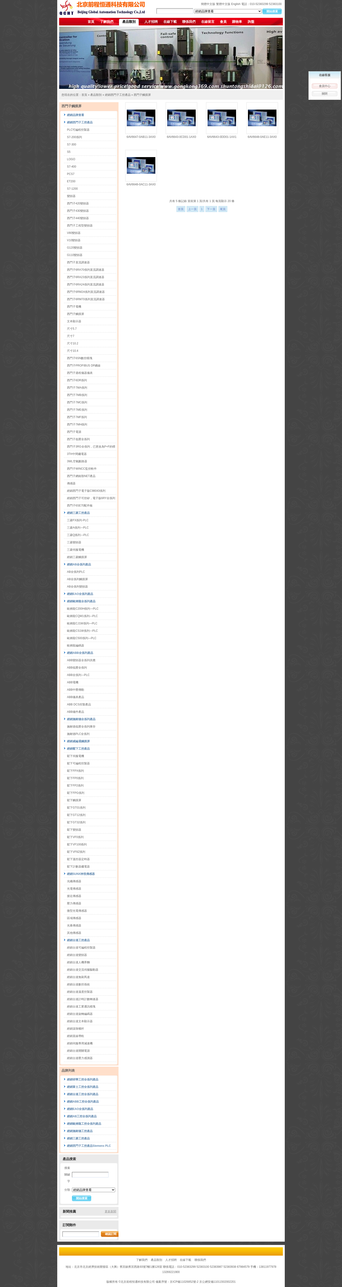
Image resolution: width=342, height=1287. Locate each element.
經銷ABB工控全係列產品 (83, 1101)
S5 (69, 152)
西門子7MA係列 (77, 387)
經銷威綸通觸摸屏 (78, 741)
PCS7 (70, 174)
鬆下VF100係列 (77, 844)
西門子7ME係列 (77, 409)
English (235, 4)
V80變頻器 (74, 233)
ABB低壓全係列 (77, 667)
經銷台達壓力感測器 (80, 1058)
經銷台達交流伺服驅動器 (82, 969)
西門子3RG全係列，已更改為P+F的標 (91, 446)
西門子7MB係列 (77, 395)
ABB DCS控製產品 (79, 704)
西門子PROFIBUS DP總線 (83, 365)
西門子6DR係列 (77, 380)
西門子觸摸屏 (142, 94)
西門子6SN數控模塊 (79, 358)
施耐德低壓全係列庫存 (81, 726)
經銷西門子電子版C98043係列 (86, 490)
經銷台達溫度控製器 (80, 991)
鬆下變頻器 (74, 829)
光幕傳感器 (74, 925)
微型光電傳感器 (77, 910)
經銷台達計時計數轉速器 (82, 999)
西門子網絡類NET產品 (81, 476)
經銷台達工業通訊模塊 (81, 1006)
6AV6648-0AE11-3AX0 (262, 137)
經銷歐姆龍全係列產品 (81, 601)
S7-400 (71, 166)
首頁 (91, 22)
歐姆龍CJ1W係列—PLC (82, 623)
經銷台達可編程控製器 (81, 947)
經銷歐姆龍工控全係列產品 (84, 1123)
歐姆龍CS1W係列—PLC (82, 630)
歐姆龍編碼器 (75, 645)
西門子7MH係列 (77, 424)
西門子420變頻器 (78, 203)
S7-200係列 (74, 137)
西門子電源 (74, 432)
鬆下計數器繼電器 (78, 866)
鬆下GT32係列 (76, 822)
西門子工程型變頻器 (80, 225)
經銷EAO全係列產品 (80, 594)
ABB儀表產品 (75, 697)
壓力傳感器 (74, 903)
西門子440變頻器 (78, 218)
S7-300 (71, 144)
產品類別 (129, 22)
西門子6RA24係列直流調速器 (85, 284)
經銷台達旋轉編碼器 (80, 1014)
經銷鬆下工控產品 (78, 748)
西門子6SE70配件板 (80, 505)
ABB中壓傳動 (75, 689)
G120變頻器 (74, 247)
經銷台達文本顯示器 (80, 1021)
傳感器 (71, 483)
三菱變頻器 (74, 542)
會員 (223, 22)
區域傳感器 (74, 918)
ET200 (71, 181)
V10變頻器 (74, 240)
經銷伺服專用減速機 (80, 1043)
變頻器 (71, 196)
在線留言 (207, 22)
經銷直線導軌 (75, 1036)
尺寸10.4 (72, 350)
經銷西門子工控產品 (118, 94)
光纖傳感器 (74, 881)
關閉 (325, 93)
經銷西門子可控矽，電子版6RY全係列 (91, 498)
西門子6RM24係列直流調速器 (86, 292)
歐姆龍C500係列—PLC (81, 638)
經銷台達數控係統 (78, 984)
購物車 (237, 22)
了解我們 (106, 22)
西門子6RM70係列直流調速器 (86, 299)
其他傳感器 (74, 933)
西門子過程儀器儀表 (80, 373)
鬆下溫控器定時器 (78, 859)
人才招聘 (151, 22)
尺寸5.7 (72, 328)
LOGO (71, 159)
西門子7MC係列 (77, 402)
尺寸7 (70, 336)
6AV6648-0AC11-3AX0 (141, 184)
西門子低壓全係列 (78, 439)
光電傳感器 (74, 888)
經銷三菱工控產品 (78, 513)
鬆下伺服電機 (75, 756)
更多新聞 (110, 1211)
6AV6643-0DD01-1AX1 (221, 137)
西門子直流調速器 (78, 262)
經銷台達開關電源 (78, 1050)
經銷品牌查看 (75, 115)
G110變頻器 (74, 255)
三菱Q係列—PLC (78, 535)
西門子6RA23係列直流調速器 (85, 277)
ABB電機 (72, 682)
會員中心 (324, 86)
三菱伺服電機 (75, 549)
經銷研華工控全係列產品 (82, 1079)
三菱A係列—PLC (78, 527)
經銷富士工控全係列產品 (82, 1087)
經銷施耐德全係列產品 (81, 719)
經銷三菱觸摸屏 (77, 557)
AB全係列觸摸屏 (77, 579)
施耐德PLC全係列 (78, 734)
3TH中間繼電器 (77, 454)
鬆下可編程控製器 (78, 763)
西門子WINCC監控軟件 (82, 468)
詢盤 (251, 22)
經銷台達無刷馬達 (78, 977)
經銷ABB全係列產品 (80, 653)
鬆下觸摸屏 (74, 800)
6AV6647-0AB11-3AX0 (141, 137)
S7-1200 (72, 188)
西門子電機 (74, 306)
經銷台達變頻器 (77, 955)
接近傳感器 (74, 896)
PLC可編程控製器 (78, 129)
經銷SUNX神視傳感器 (81, 874)
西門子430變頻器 (78, 210)
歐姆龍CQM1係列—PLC (82, 616)
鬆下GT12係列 (76, 815)
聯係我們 (188, 22)
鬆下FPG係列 (75, 793)
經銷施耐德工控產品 (80, 1131)
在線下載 (170, 22)
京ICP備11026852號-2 (184, 1281)
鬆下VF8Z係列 (76, 851)
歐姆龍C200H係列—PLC (83, 608)
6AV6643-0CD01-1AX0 (181, 137)
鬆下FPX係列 (75, 770)
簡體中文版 (208, 4)
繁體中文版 (223, 4)
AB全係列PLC (76, 572)
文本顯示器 (74, 321)
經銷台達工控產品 (78, 940)
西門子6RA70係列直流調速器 (85, 269)
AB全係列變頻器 (77, 586)
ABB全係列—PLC (78, 675)
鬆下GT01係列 (76, 807)
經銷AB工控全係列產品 (82, 1116)
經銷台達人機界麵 (78, 962)
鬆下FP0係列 (75, 778)
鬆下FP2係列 (75, 785)
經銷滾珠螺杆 (75, 1028)
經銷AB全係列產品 (79, 564)
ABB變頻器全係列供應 (81, 660)
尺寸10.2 (72, 343)
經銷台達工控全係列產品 (82, 1094)
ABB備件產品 (75, 711)
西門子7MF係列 (77, 417)
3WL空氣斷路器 (77, 461)
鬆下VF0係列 (75, 837)
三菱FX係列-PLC (78, 520)
